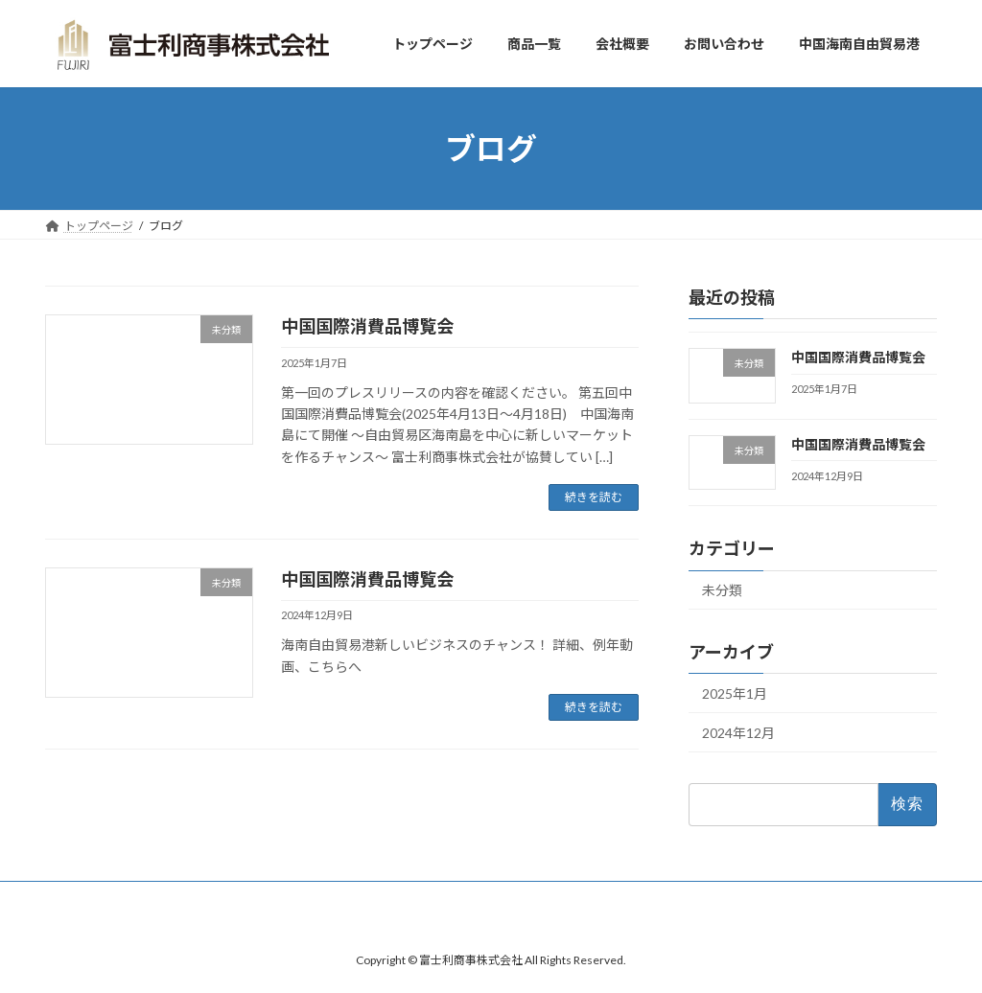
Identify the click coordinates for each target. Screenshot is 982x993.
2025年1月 (734, 694)
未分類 (722, 591)
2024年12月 (738, 733)
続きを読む (593, 497)
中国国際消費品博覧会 (367, 325)
